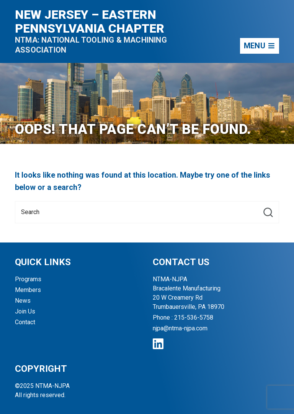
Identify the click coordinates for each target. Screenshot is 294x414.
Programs (28, 279)
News (23, 300)
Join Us (25, 311)
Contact (25, 322)
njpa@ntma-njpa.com (180, 328)
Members (28, 290)
